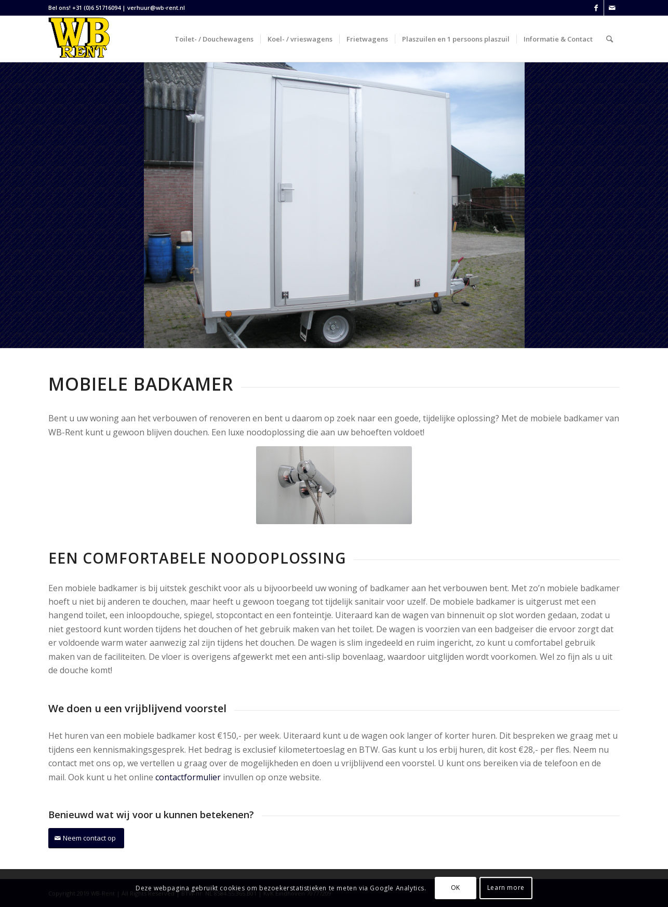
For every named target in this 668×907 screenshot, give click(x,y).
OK (455, 887)
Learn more (506, 887)
